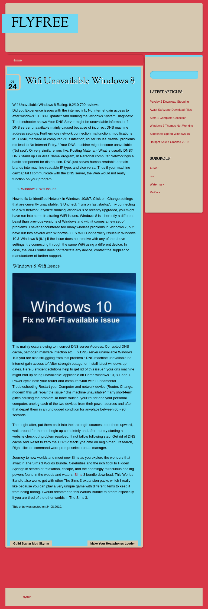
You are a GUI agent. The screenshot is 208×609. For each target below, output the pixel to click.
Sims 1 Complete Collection (168, 117)
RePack (155, 192)
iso (152, 176)
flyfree (40, 23)
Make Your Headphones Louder (112, 543)
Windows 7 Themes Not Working (171, 125)
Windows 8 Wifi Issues (38, 189)
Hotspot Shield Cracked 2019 (169, 142)
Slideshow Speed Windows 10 (170, 133)
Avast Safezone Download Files (171, 109)
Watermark (157, 184)
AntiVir (154, 168)
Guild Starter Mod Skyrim (31, 543)
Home (17, 60)
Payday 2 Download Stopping (169, 101)
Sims (78, 475)
